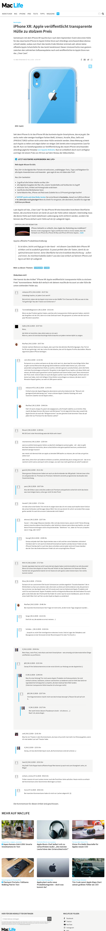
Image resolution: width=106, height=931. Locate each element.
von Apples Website (46, 149)
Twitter (68, 921)
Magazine (51, 14)
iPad (29, 14)
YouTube (68, 924)
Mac (15, 14)
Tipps (42, 14)
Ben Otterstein (20, 60)
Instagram (69, 928)
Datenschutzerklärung (24, 924)
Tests (35, 14)
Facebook (68, 918)
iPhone (22, 14)
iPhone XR (39, 268)
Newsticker (7, 14)
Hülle (47, 268)
